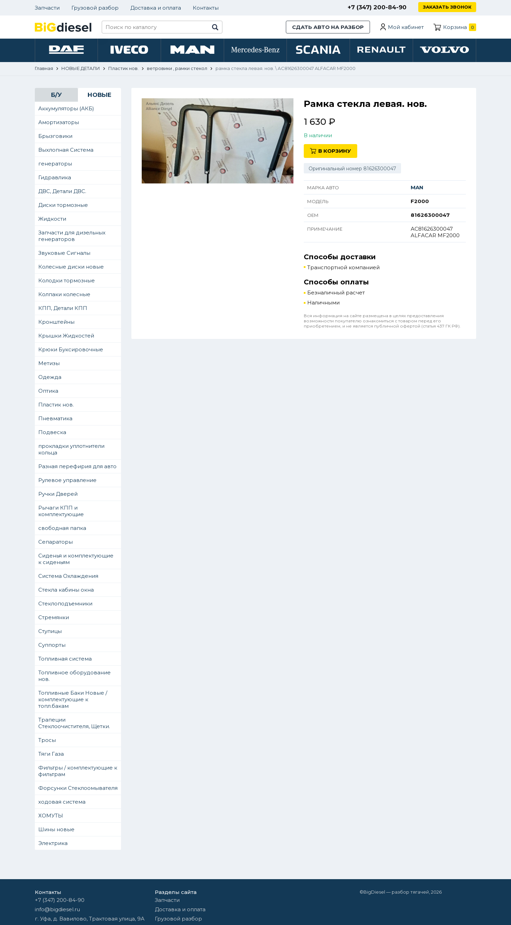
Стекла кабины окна (66, 589)
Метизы (49, 363)
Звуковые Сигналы (64, 253)
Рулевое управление (67, 480)
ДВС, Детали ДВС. (62, 191)
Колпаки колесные (64, 294)
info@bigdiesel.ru (57, 909)
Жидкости (52, 218)
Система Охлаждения (68, 576)
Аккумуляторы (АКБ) (66, 108)
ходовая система (62, 801)
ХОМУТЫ (50, 815)
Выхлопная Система (65, 150)
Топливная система (65, 658)
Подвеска (52, 432)
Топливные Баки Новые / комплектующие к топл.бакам (72, 699)
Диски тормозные (63, 205)
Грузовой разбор (95, 7)
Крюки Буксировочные (70, 349)
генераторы (55, 163)
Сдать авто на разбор (328, 27)
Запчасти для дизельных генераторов (72, 235)
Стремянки (53, 617)
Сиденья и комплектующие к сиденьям (75, 558)
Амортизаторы (58, 122)
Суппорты (52, 645)
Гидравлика (54, 177)
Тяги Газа (51, 754)
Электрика (53, 843)
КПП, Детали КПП (62, 308)
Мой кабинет (406, 27)
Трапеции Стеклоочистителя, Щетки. (74, 723)
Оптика (48, 391)
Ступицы (50, 631)
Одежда (49, 377)
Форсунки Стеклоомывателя (78, 788)
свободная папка (62, 528)
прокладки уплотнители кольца (71, 449)
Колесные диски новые (71, 266)
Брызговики (55, 136)
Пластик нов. (56, 404)
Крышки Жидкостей (66, 335)
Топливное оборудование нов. (74, 675)
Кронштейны (56, 322)
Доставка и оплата (155, 7)
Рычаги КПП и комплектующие (61, 510)
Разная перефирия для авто (77, 466)
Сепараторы (55, 542)
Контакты (206, 7)
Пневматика (55, 418)
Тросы (47, 740)
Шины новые (56, 829)
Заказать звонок (447, 7)
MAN (417, 187)
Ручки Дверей (58, 494)
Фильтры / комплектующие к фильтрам (77, 770)
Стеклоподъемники (65, 603)
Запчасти (47, 7)
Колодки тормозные (66, 280)
